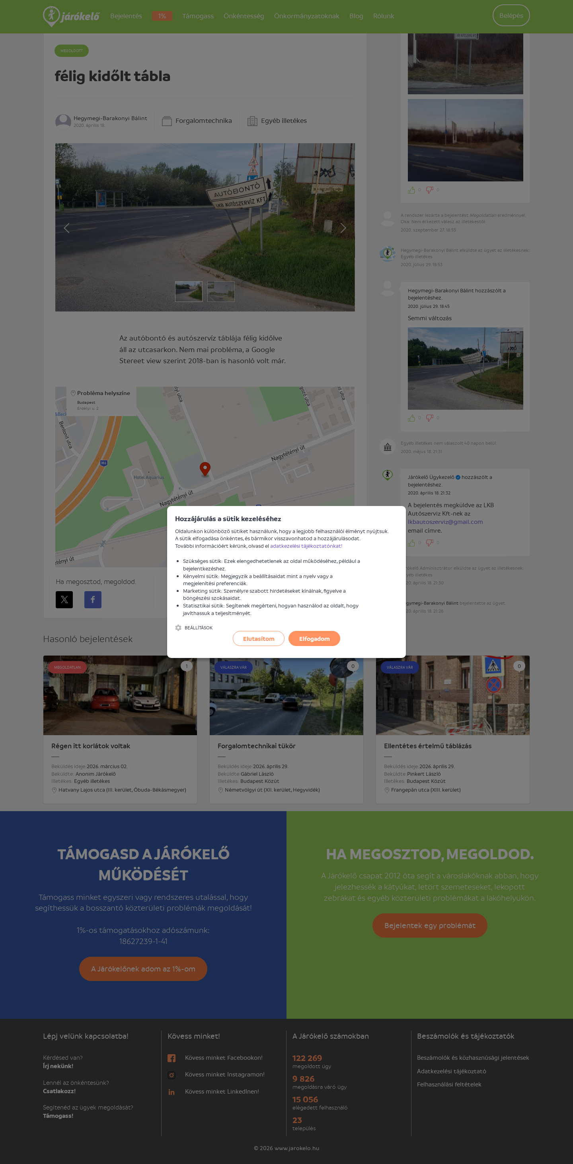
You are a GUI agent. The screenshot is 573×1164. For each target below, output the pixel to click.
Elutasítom (259, 638)
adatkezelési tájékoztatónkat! (306, 545)
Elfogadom (314, 638)
